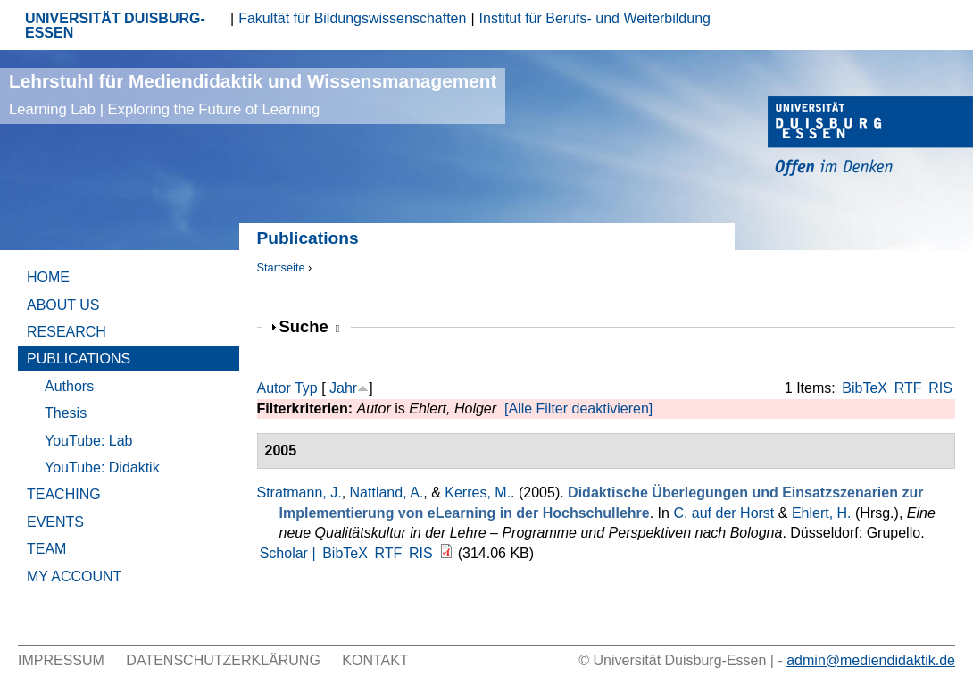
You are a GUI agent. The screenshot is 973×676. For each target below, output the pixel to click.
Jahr (343, 388)
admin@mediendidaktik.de (870, 660)
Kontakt (375, 660)
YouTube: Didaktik (102, 467)
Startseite (281, 267)
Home (48, 277)
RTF (908, 388)
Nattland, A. (387, 492)
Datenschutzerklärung (223, 660)
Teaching (64, 494)
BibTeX (864, 388)
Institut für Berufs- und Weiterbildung (595, 18)
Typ (306, 388)
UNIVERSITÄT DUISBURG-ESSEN (115, 25)
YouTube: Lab (88, 440)
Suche (309, 326)
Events (55, 522)
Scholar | (290, 553)
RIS (940, 388)
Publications (78, 358)
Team (46, 548)
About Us (63, 305)
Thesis (66, 413)
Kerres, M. (478, 492)
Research (66, 331)
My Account (74, 576)
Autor (274, 388)
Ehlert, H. (822, 513)
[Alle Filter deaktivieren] (578, 408)
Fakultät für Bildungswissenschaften (352, 18)
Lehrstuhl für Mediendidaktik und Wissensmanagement (252, 94)
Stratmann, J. (299, 492)
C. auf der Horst (723, 513)
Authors (69, 386)
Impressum (61, 660)
